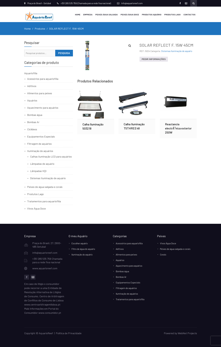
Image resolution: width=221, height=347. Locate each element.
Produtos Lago (172, 14)
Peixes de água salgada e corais (44, 186)
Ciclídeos (32, 129)
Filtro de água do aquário (83, 249)
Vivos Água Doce (36, 208)
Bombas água (34, 114)
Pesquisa (64, 53)
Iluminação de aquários (40, 151)
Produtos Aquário (151, 14)
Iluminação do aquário (82, 254)
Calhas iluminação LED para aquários (51, 156)
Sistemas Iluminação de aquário (176, 51)
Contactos (189, 14)
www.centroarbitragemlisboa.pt (42, 304)
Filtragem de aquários (39, 143)
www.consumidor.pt (49, 312)
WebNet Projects (187, 333)
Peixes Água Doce (130, 14)
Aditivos (31, 86)
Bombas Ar (33, 122)
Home (77, 14)
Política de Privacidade (68, 333)
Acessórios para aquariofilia (42, 78)
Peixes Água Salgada (106, 14)
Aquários (32, 100)
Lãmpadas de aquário (42, 163)
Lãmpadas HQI (38, 171)
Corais (163, 254)
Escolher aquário (79, 243)
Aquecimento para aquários (42, 107)
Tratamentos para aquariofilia (44, 201)
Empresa (87, 14)
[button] (129, 45)
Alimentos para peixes (39, 93)
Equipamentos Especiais (41, 136)
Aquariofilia (30, 73)
